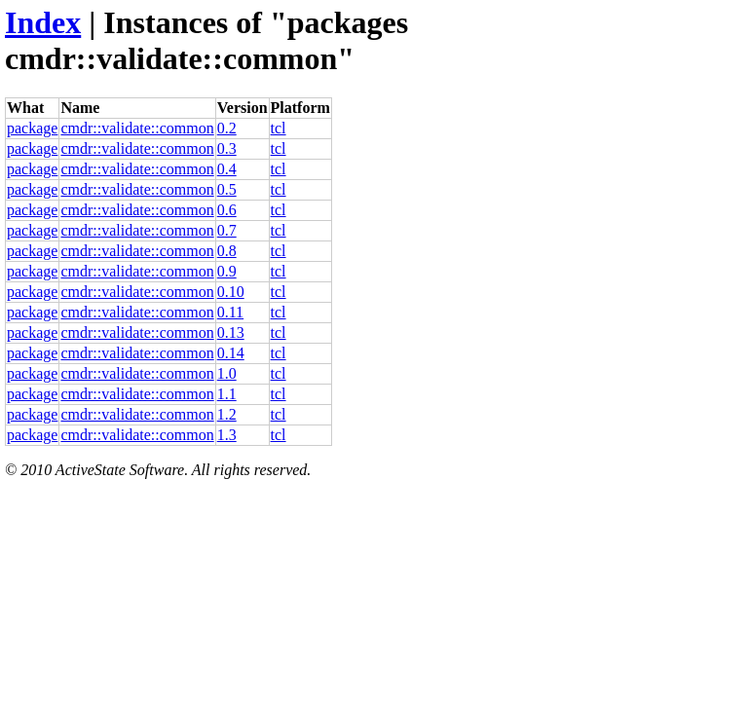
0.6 (227, 210)
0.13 (230, 332)
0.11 (230, 312)
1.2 (227, 414)
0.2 (227, 128)
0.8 (227, 250)
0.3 (227, 148)
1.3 (227, 434)
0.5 (227, 189)
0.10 (230, 291)
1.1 (227, 394)
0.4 (227, 169)
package (32, 128)
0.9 (227, 271)
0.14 (230, 353)
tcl (278, 128)
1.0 (227, 373)
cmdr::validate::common (136, 128)
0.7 (227, 230)
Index (43, 22)
